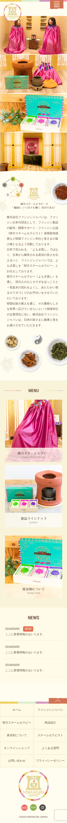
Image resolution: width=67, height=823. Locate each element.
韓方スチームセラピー (17, 722)
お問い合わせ (16, 760)
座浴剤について (17, 735)
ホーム (17, 709)
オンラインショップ (17, 748)
